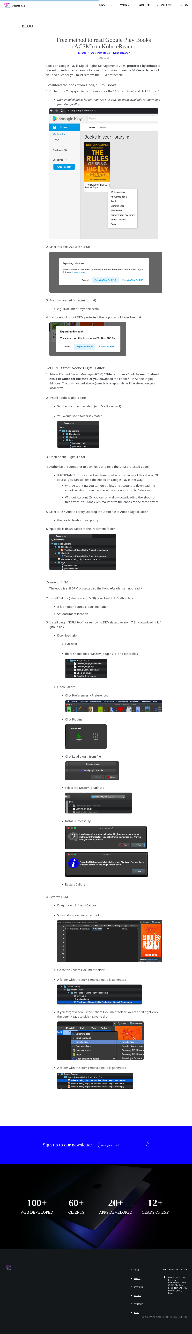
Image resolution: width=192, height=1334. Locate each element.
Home (136, 1270)
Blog (184, 5)
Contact (164, 5)
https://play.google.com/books (79, 91)
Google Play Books (99, 52)
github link (125, 598)
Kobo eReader (121, 52)
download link (106, 598)
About (144, 5)
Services (105, 5)
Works (125, 5)
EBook (82, 52)
